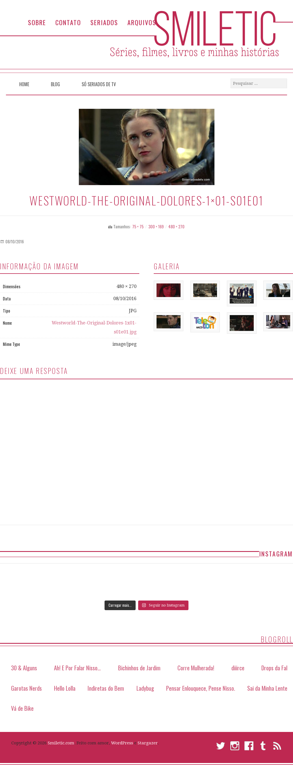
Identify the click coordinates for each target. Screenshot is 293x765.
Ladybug (145, 688)
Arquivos (141, 22)
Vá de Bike (22, 708)
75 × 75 (138, 226)
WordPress (122, 743)
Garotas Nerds (26, 688)
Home (24, 84)
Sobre (37, 22)
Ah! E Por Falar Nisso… (77, 667)
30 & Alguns (24, 667)
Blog (55, 84)
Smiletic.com (61, 743)
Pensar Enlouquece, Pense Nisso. (200, 688)
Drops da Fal (274, 667)
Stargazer (148, 743)
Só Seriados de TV (99, 84)
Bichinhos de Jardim (139, 667)
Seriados (104, 22)
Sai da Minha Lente (267, 688)
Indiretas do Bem (106, 688)
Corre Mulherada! (195, 667)
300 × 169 (156, 226)
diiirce (237, 667)
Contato (68, 22)
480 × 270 (176, 226)
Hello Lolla (64, 688)
